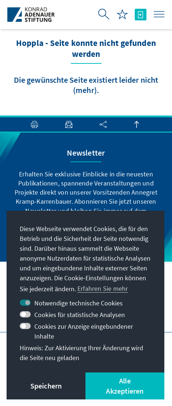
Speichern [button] (46, 385)
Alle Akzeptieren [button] (125, 385)
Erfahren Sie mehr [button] (102, 288)
